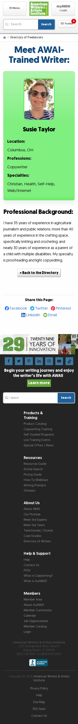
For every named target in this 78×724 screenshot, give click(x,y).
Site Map (39, 702)
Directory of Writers (37, 541)
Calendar (30, 616)
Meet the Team (34, 525)
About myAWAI (34, 605)
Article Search (33, 469)
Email (52, 315)
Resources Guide (35, 464)
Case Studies (32, 536)
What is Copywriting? (38, 576)
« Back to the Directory (39, 272)
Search (46, 24)
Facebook (18, 308)
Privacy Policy (39, 688)
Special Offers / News (38, 445)
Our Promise (32, 514)
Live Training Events (37, 440)
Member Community (38, 610)
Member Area (33, 600)
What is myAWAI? (35, 581)
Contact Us (31, 565)
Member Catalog (35, 626)
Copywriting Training (38, 429)
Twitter (41, 308)
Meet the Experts (35, 520)
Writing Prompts (35, 485)
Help (27, 560)
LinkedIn (33, 315)
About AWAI (32, 509)
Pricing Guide (33, 475)
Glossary (29, 491)
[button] (15, 8)
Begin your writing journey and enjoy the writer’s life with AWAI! (39, 377)
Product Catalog (35, 424)
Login (27, 632)
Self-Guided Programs (39, 435)
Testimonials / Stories (38, 531)
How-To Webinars (36, 480)
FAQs (27, 570)
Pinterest (63, 308)
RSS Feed (39, 709)
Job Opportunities (36, 621)
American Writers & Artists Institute (51, 678)
